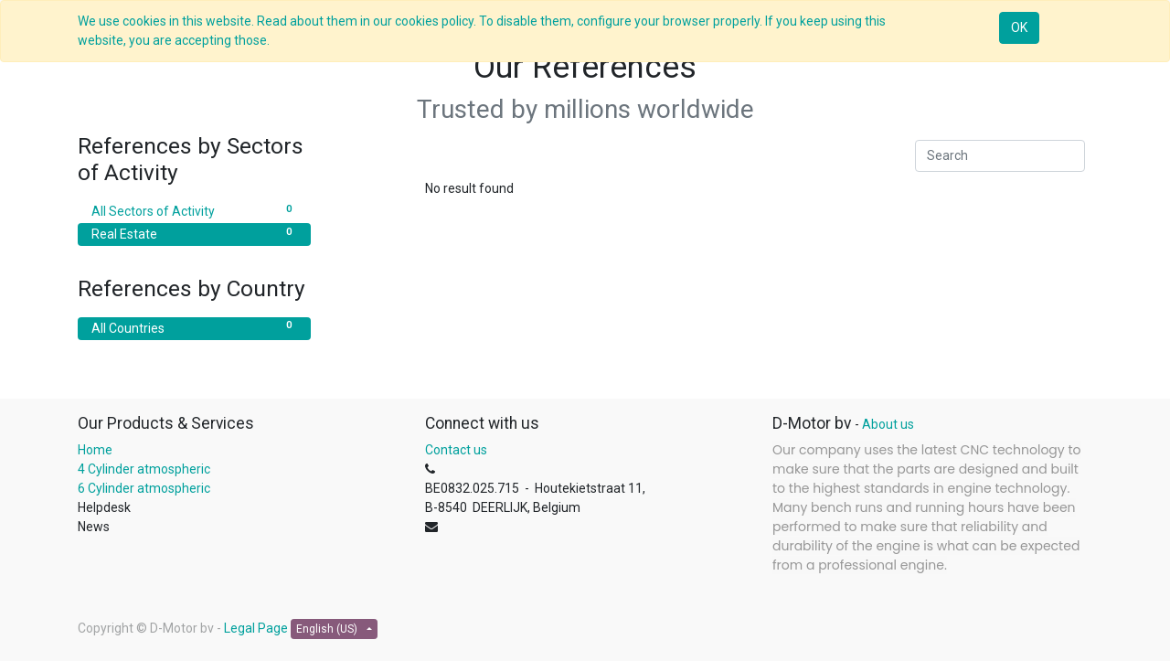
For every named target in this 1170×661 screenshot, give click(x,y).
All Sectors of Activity (194, 210)
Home (95, 449)
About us (888, 424)
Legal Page (256, 628)
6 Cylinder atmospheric (145, 488)
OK (1019, 27)
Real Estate (194, 233)
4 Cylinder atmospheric (144, 469)
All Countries (194, 327)
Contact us (456, 449)
